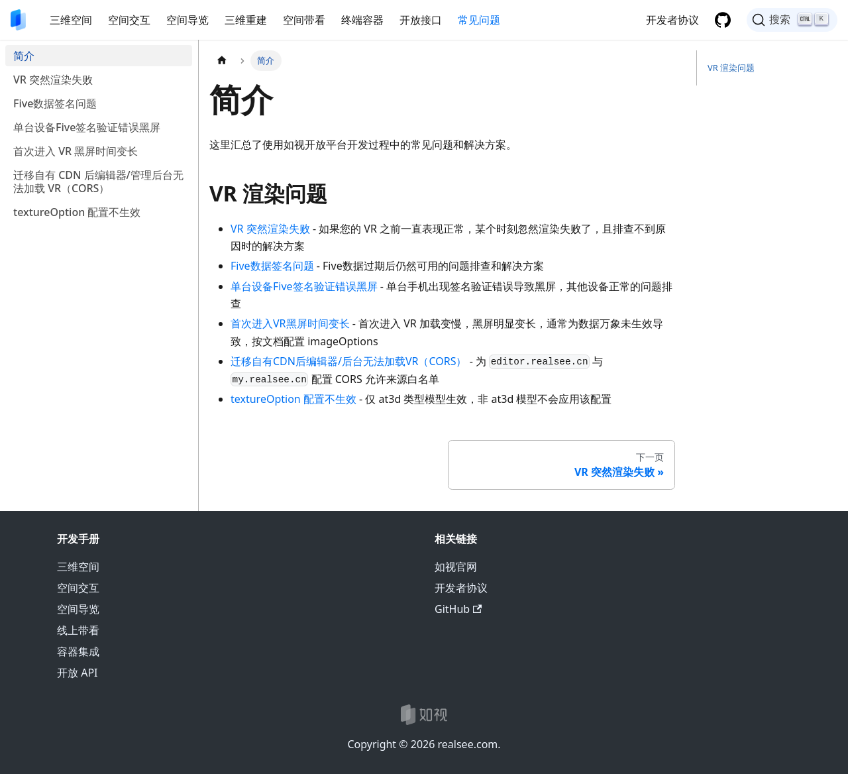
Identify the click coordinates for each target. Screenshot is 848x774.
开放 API (77, 672)
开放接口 (420, 20)
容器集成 (78, 651)
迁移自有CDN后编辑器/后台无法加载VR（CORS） (348, 361)
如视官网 (456, 566)
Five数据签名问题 (55, 103)
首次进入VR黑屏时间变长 (290, 323)
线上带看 (78, 630)
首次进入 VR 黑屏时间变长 (75, 151)
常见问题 (479, 20)
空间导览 (187, 20)
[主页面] (222, 60)
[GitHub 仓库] (723, 19)
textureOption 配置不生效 (76, 212)
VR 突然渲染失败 (53, 79)
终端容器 (362, 20)
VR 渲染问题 (731, 68)
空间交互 (129, 20)
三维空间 (71, 20)
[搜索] (792, 20)
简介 (23, 55)
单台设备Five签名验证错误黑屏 (86, 127)
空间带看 (304, 20)
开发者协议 (672, 20)
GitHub (458, 609)
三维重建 (246, 20)
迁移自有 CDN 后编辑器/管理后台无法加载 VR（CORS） (98, 181)
